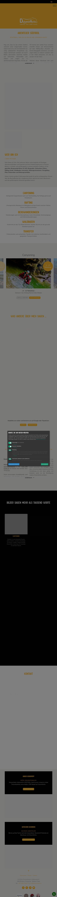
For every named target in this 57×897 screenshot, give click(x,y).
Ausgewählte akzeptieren (14, 464)
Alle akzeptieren (44, 464)
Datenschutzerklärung (40, 439)
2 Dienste (14, 447)
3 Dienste (14, 444)
